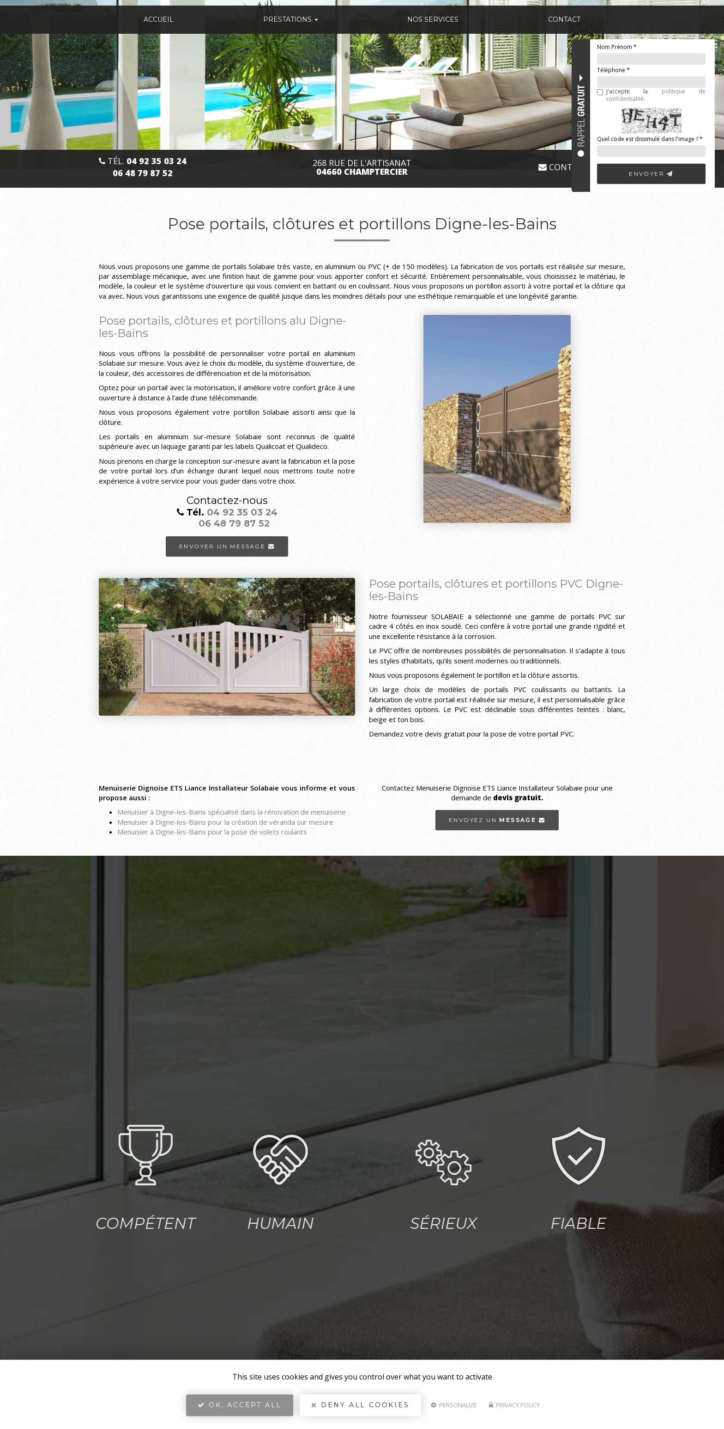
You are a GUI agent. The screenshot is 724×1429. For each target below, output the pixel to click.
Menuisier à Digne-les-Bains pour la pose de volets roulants (212, 831)
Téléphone (613, 70)
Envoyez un (497, 819)
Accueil (159, 19)
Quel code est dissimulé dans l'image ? (650, 139)
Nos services (433, 19)
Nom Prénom (617, 47)
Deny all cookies (360, 1408)
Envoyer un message (227, 545)
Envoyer (651, 173)
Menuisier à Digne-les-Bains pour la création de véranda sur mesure (225, 822)
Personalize (454, 1408)
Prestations (290, 19)
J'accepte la (651, 95)
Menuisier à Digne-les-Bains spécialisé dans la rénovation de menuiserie (231, 812)
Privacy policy (514, 1408)
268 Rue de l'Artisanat (362, 167)
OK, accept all (240, 1408)
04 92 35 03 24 (242, 512)
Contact (564, 19)
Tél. (143, 161)
